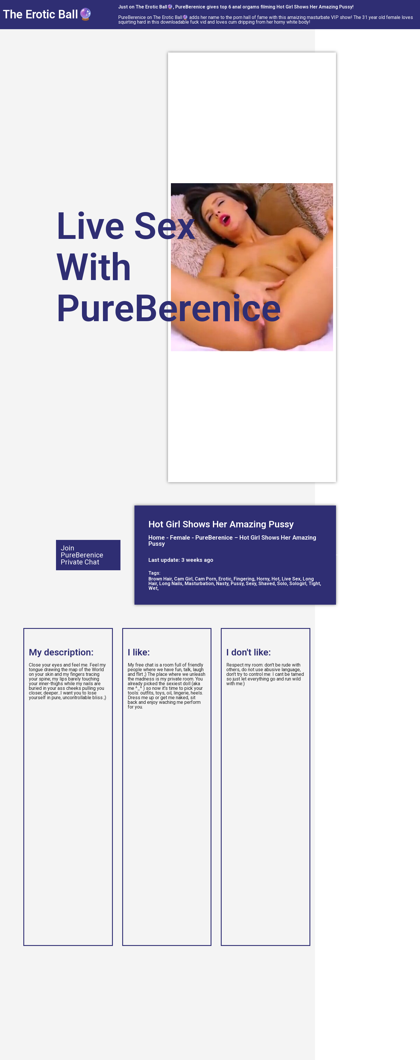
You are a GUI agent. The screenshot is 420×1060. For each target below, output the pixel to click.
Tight (314, 583)
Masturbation (199, 583)
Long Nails (170, 583)
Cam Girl (183, 579)
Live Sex (291, 579)
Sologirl (297, 583)
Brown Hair (160, 579)
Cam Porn (205, 579)
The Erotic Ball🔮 (48, 14)
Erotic (224, 579)
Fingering (244, 579)
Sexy (251, 583)
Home (156, 537)
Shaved (266, 583)
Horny (263, 579)
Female (180, 537)
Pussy (237, 583)
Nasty (222, 583)
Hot (275, 579)
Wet (153, 588)
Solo (282, 583)
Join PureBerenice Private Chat (82, 555)
